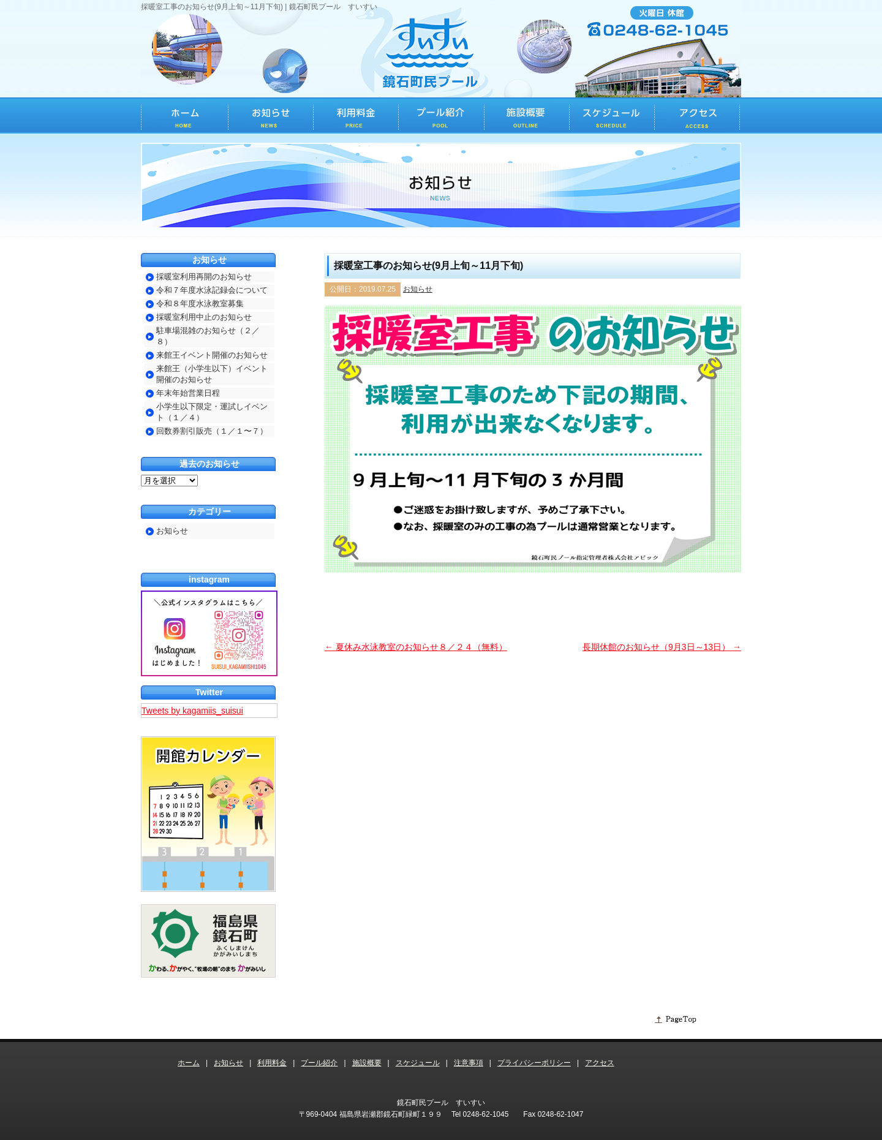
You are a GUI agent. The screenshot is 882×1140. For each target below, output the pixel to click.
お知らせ (417, 289)
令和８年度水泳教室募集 (200, 303)
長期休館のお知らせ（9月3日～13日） (661, 647)
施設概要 (367, 1063)
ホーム (189, 1063)
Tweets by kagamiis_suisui (192, 710)
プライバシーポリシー (534, 1063)
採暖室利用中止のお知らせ (204, 317)
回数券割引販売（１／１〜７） (212, 431)
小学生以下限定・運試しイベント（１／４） (212, 412)
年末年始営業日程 (188, 393)
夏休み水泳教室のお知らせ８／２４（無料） (416, 647)
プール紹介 (319, 1063)
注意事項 (468, 1063)
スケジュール (418, 1063)
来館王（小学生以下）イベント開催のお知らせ (212, 374)
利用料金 (272, 1063)
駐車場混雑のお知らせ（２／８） (208, 336)
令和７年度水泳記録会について (212, 290)
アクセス (599, 1063)
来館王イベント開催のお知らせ (212, 355)
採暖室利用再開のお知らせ (204, 276)
